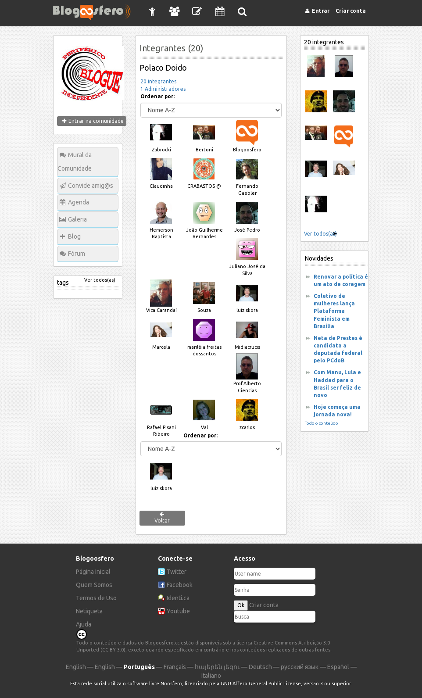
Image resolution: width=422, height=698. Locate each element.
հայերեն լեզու (217, 666)
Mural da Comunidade (74, 161)
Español (338, 666)
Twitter (176, 571)
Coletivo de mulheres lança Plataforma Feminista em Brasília (334, 311)
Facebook (180, 584)
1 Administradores (163, 89)
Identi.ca (178, 597)
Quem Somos (94, 584)
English (76, 666)
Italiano (211, 675)
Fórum (76, 253)
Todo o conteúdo (321, 423)
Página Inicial (93, 571)
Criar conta (264, 605)
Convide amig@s (90, 185)
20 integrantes (158, 81)
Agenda (78, 202)
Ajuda (83, 624)
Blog (74, 236)
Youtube (178, 611)
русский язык (299, 666)
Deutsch (260, 666)
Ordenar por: (157, 96)
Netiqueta (89, 611)
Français (175, 666)
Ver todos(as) (99, 280)
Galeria (77, 219)
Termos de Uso (96, 597)
